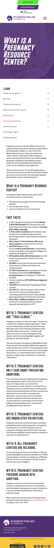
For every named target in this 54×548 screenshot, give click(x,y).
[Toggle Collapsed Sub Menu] (27, 93)
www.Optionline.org (39, 500)
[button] (44, 18)
